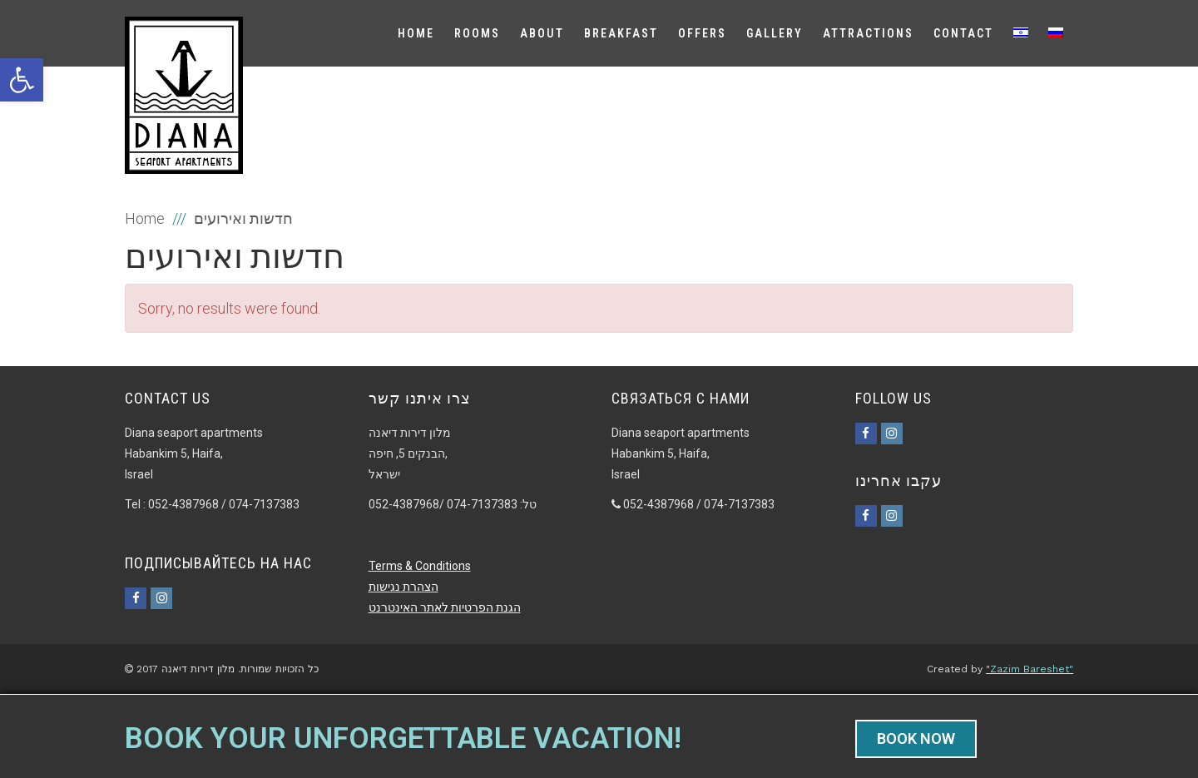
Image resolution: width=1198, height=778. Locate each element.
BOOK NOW (916, 738)
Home (145, 218)
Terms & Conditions (420, 565)
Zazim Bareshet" (1031, 669)
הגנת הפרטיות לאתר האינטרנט (445, 607)
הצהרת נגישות (403, 586)
